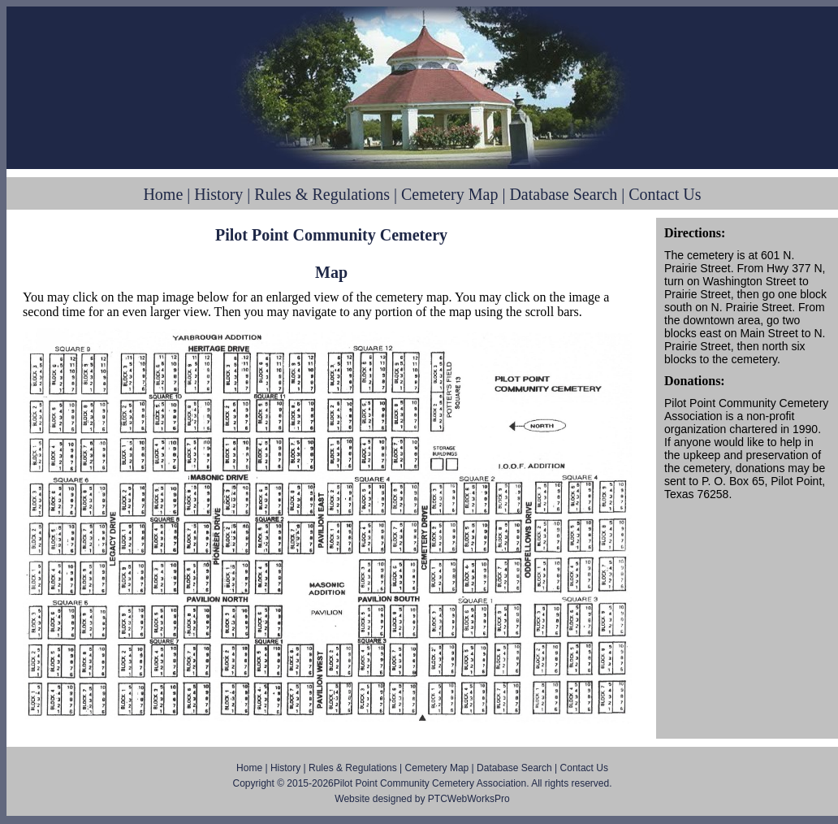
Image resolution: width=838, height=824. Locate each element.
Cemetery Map (449, 194)
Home (163, 194)
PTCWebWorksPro (469, 798)
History (218, 194)
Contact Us (664, 194)
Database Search (563, 194)
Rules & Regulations (322, 194)
